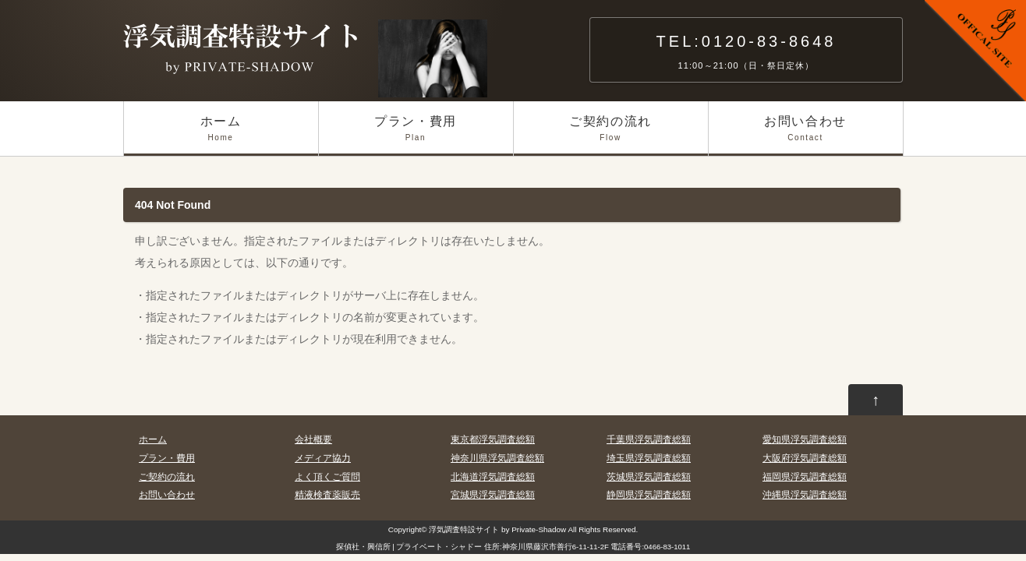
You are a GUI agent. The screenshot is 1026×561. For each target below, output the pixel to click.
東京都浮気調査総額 (493, 439)
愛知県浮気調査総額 (804, 439)
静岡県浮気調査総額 (649, 494)
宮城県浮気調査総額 (493, 494)
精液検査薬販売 (327, 494)
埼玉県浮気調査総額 (649, 458)
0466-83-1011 (667, 546)
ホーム (221, 135)
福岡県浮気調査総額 (804, 476)
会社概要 (313, 439)
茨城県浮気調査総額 (649, 476)
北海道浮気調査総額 (493, 476)
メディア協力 (323, 458)
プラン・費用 (416, 135)
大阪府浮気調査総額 (804, 458)
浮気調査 (444, 529)
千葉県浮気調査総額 (649, 439)
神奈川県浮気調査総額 (497, 458)
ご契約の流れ (611, 135)
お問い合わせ (806, 135)
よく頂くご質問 (327, 476)
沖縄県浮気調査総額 (804, 494)
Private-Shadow (538, 529)
